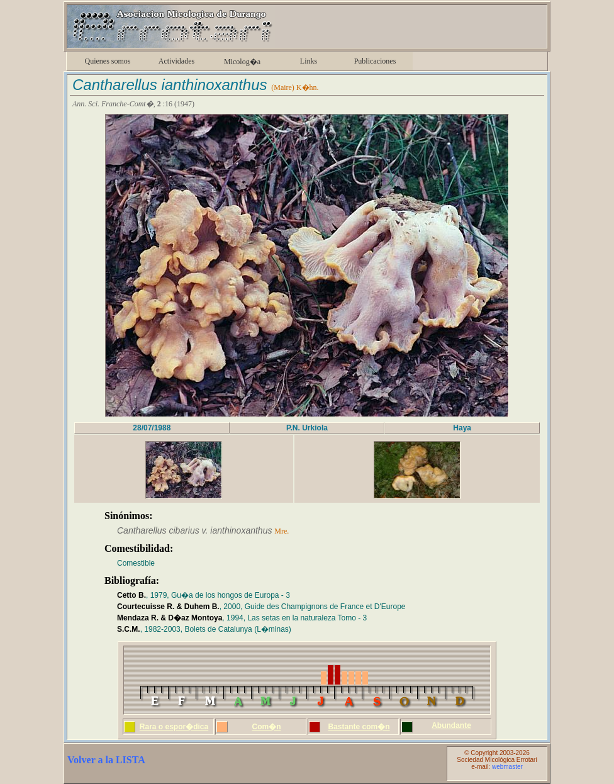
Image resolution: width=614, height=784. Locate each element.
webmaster (507, 766)
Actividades (176, 61)
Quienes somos (108, 61)
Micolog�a (242, 61)
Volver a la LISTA (106, 759)
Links (308, 61)
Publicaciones (375, 61)
